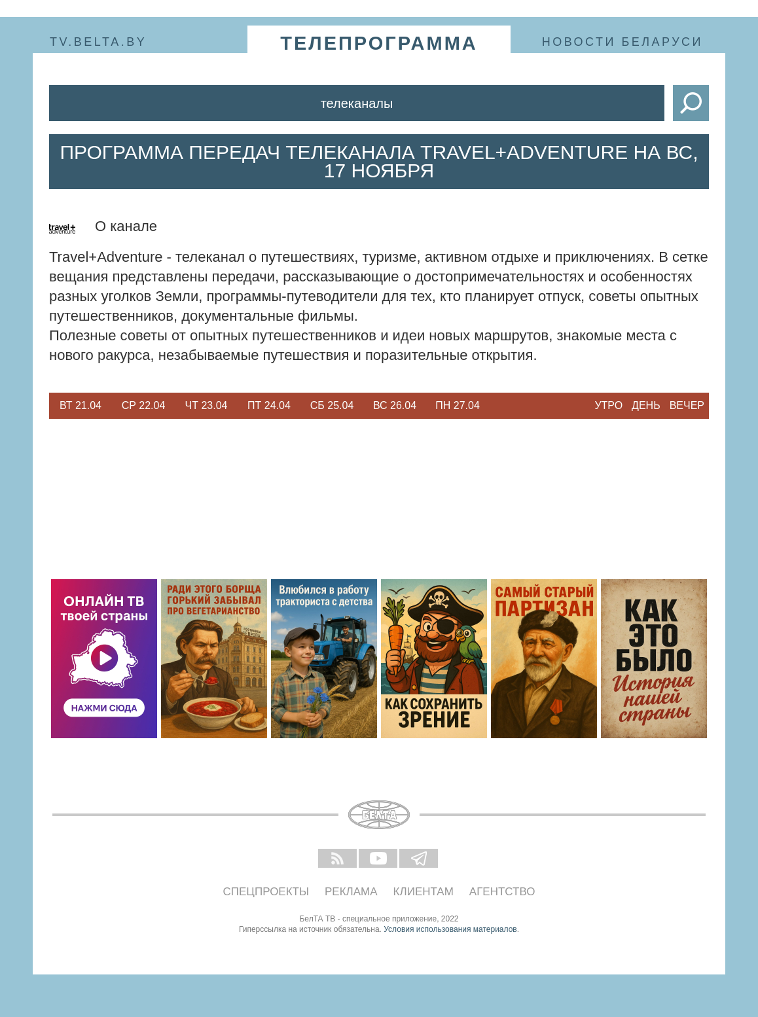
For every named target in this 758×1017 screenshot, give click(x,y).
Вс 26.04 (394, 405)
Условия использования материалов (450, 929)
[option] (80, 406)
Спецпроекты (266, 891)
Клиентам (423, 891)
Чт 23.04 (206, 405)
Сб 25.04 (332, 405)
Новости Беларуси (622, 41)
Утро (608, 405)
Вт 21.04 (80, 405)
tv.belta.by (98, 41)
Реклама (351, 891)
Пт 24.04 (269, 405)
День (646, 405)
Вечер (687, 405)
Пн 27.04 (457, 405)
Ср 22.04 (144, 405)
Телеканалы (357, 103)
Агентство (502, 891)
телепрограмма (379, 43)
